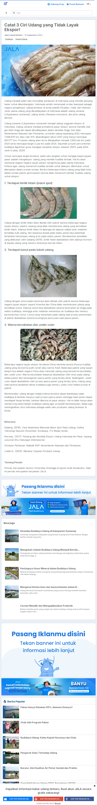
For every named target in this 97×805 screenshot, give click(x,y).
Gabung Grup (56, 4)
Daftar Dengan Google (48, 799)
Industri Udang (21, 39)
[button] (89, 4)
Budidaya (9, 39)
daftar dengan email (17, 799)
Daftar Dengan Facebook (79, 799)
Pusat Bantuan (75, 4)
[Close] (95, 785)
